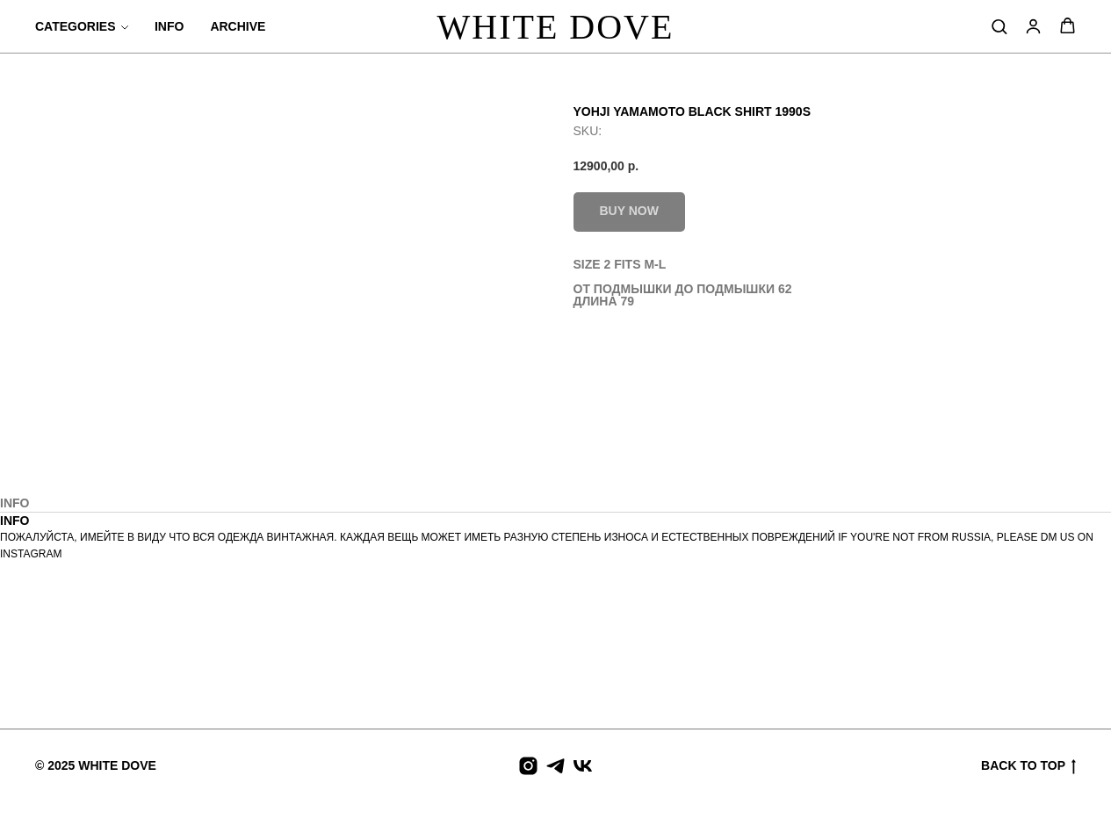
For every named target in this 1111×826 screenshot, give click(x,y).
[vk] (583, 766)
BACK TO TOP (1028, 766)
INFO (169, 26)
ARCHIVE (237, 26)
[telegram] (555, 766)
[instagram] (528, 766)
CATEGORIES (75, 26)
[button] (999, 26)
